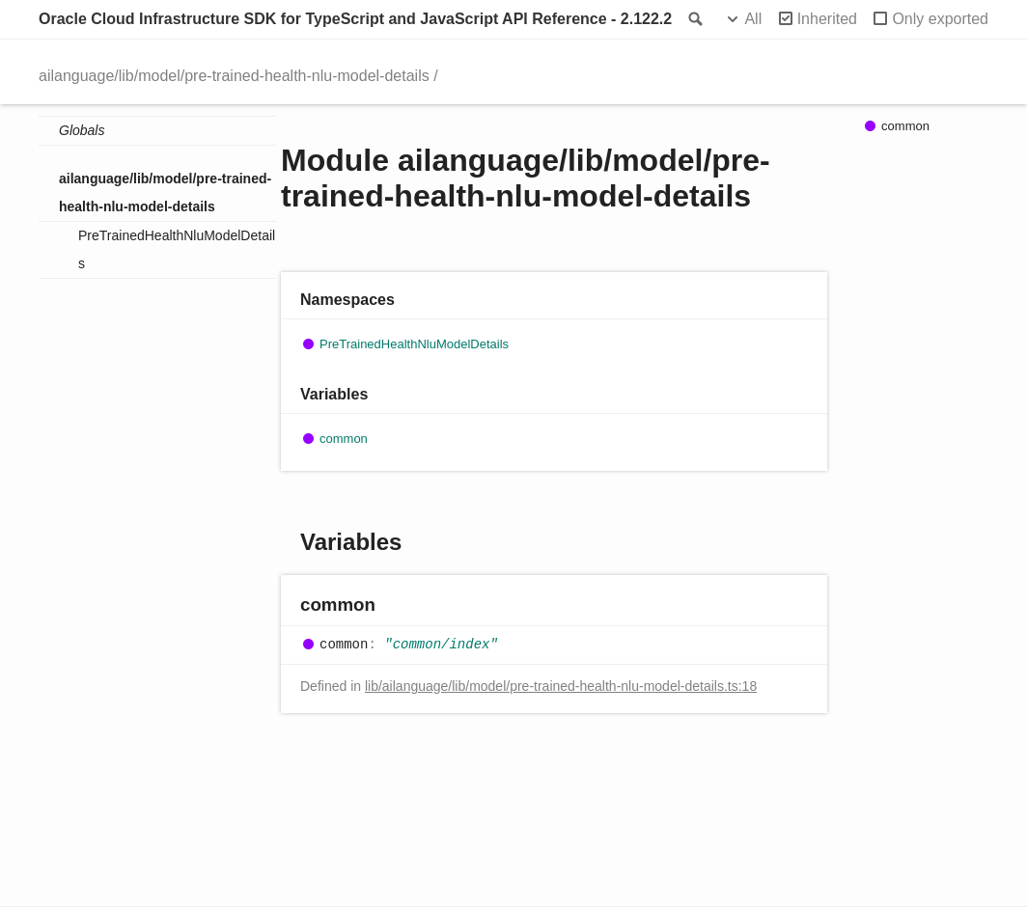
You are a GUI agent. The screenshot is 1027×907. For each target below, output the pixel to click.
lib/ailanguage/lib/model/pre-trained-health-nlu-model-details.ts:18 (561, 686)
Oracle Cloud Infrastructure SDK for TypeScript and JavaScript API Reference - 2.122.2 (355, 19)
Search (694, 19)
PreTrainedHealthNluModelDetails (176, 249)
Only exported (940, 19)
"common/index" (441, 644)
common (343, 438)
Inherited (827, 19)
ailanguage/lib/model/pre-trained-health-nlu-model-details (234, 76)
